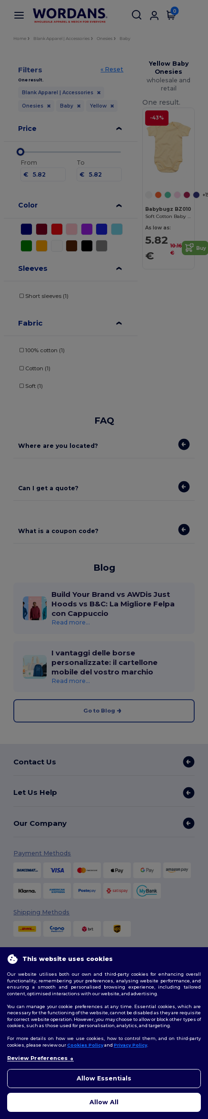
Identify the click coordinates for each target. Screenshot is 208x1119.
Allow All (104, 1102)
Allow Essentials (104, 1078)
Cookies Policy (85, 1045)
